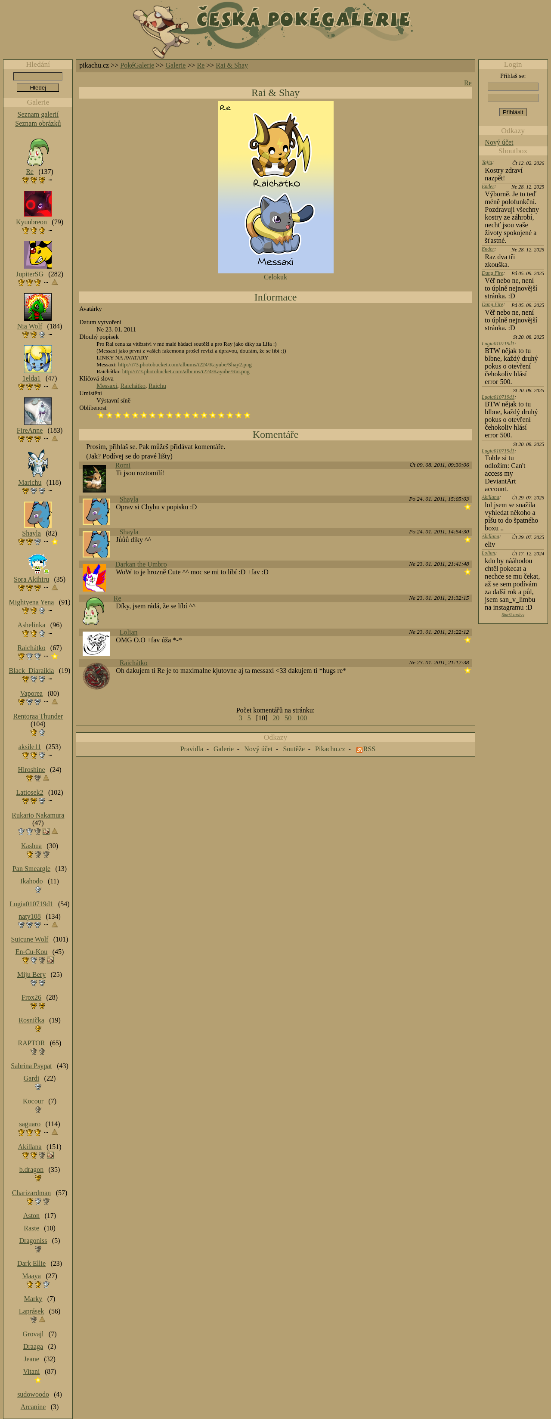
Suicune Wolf (30, 939)
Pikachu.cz (330, 749)
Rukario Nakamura (38, 815)
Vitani (31, 1371)
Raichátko (133, 385)
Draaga (33, 1346)
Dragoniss (33, 1240)
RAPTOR (31, 1043)
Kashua (31, 845)
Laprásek (31, 1311)
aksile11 (30, 746)
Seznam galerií (38, 114)
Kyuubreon (31, 222)
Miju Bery (31, 974)
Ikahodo (31, 881)
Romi (123, 465)
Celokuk (275, 277)
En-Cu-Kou (31, 951)
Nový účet (499, 142)
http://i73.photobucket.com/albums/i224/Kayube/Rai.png (186, 371)
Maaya (31, 1276)
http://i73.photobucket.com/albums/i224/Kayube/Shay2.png (184, 364)
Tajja (487, 162)
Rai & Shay (232, 65)
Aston (31, 1215)
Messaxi (106, 385)
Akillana (490, 497)
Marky (33, 1298)
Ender (488, 186)
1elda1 (31, 378)
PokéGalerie (137, 65)
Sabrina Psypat (31, 1065)
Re (201, 65)
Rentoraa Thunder (38, 716)
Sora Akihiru (31, 579)
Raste (31, 1228)
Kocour (33, 1101)
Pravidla (191, 749)
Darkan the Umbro (141, 564)
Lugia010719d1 (498, 344)
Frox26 (31, 997)
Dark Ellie (31, 1263)
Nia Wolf (29, 326)
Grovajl (33, 1334)
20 (275, 718)
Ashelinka (32, 625)
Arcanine (33, 1406)
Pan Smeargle (31, 868)
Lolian (129, 632)
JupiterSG (29, 274)
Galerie (175, 65)
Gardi (31, 1078)
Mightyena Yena (31, 602)
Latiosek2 (29, 792)
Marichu (29, 482)
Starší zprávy (512, 614)
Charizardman (31, 1192)
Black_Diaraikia (31, 670)
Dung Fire (492, 273)
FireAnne (30, 430)
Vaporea (31, 693)
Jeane (31, 1359)
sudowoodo (33, 1394)
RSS (369, 749)
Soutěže (294, 749)
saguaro (29, 1124)
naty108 (30, 916)
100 (302, 718)
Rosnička (31, 1020)
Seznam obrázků (38, 123)
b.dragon (31, 1169)
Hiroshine (31, 769)
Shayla (129, 499)
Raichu (157, 385)
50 (288, 718)
